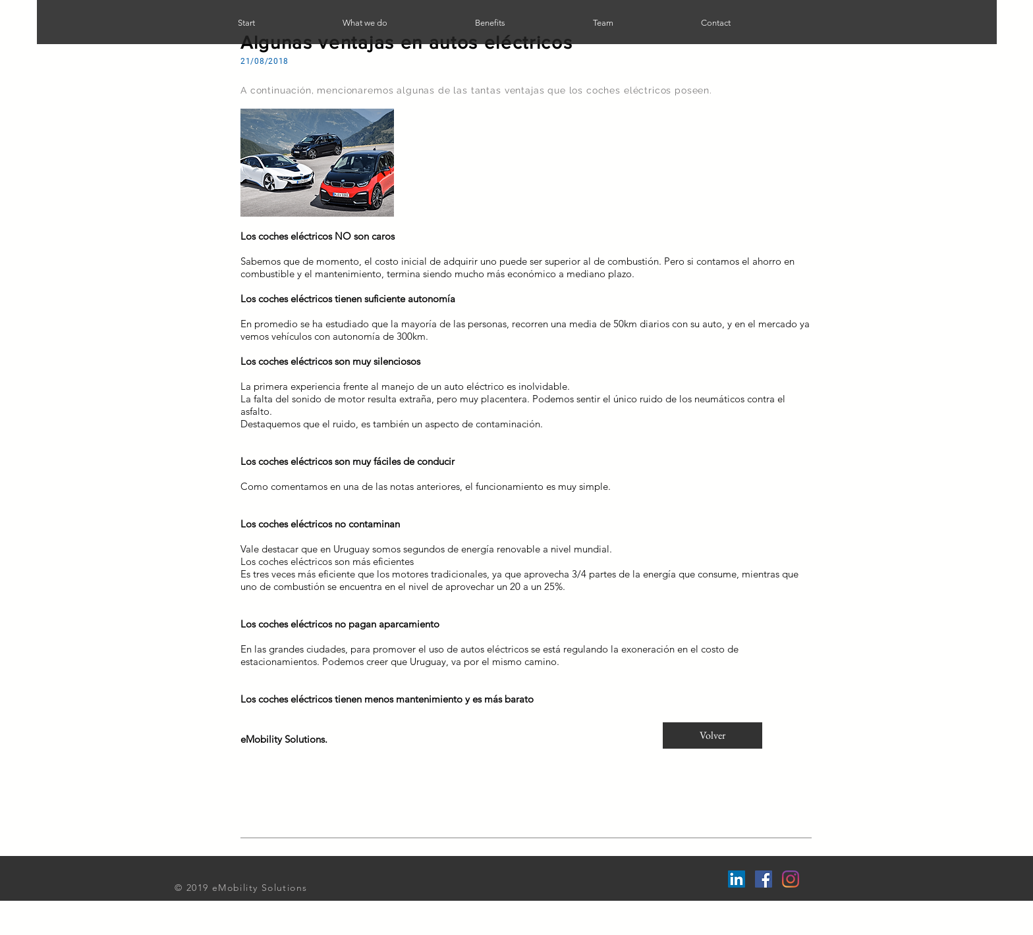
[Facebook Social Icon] (763, 879)
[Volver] (712, 735)
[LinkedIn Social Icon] (736, 879)
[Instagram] (790, 879)
